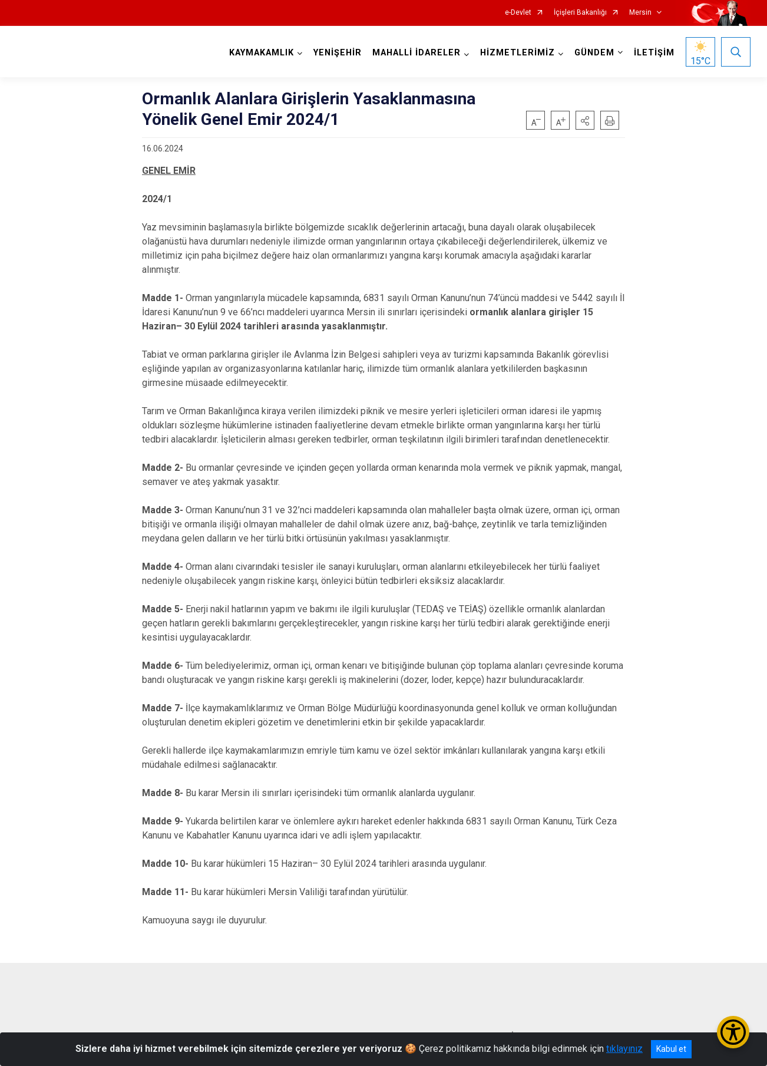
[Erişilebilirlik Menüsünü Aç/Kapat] (733, 1032)
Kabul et (671, 1049)
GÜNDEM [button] (594, 53)
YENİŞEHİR (337, 53)
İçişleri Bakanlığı (580, 12)
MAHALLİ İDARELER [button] (416, 53)
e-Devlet (518, 12)
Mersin (640, 12)
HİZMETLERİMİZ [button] (517, 53)
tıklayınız (624, 1048)
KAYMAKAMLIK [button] (261, 53)
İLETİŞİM (654, 53)
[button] (585, 120)
